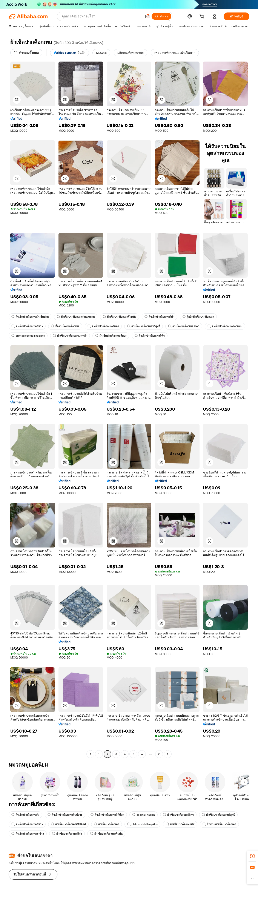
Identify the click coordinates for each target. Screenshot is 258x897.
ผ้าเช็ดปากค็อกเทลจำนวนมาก (76, 317)
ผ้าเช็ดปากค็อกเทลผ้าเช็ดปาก (30, 317)
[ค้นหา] (161, 16)
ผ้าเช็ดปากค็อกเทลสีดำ (159, 317)
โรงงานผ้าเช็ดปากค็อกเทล (219, 824)
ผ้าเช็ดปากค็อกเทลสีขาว (27, 326)
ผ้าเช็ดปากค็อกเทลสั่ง (25, 815)
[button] (147, 16)
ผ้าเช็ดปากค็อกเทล (106, 824)
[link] (252, 856)
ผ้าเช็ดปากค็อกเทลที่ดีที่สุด (107, 815)
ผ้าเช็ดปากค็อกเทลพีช (180, 824)
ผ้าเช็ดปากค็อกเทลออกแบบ (224, 326)
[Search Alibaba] (101, 16)
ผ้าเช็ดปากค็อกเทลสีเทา (178, 815)
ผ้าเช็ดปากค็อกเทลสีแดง (103, 326)
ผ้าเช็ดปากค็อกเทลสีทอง (110, 335)
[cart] (203, 17)
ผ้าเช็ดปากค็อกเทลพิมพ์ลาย (65, 815)
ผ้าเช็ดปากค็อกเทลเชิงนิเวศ (68, 824)
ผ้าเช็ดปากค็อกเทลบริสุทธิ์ (143, 326)
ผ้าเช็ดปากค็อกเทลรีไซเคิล (119, 317)
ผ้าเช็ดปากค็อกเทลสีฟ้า (150, 335)
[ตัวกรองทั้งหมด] (26, 52)
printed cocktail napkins (28, 335)
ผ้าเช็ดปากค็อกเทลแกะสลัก (70, 335)
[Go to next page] (168, 754)
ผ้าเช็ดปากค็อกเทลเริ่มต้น (106, 833)
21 (159, 754)
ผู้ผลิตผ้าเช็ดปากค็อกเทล (198, 317)
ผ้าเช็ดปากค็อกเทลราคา (183, 326)
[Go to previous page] (90, 754)
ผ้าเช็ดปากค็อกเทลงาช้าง (27, 833)
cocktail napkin (143, 815)
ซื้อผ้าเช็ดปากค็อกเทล (65, 326)
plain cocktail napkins (142, 824)
